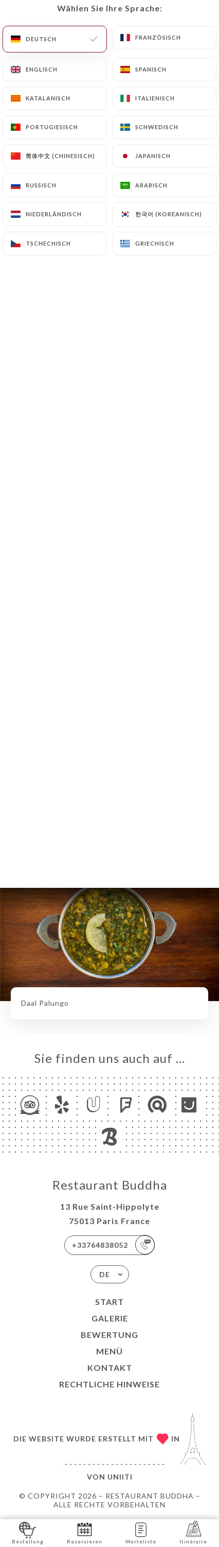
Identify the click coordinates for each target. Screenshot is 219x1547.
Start (109, 1302)
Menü (109, 1351)
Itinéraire (193, 1532)
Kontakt (109, 1367)
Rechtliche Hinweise (109, 1384)
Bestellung (28, 1532)
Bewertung (109, 1334)
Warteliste (140, 1532)
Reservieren (84, 1532)
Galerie (110, 1318)
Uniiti (120, 1476)
